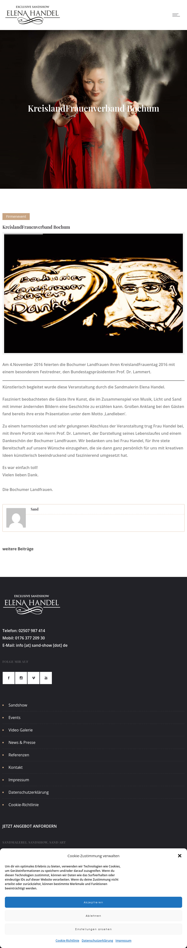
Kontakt (16, 767)
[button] (179, 855)
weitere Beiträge (17, 549)
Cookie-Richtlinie (67, 940)
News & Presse (22, 742)
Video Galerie (21, 730)
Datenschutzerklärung (97, 940)
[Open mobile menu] (177, 15)
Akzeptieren (93, 902)
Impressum (123, 940)
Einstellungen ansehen (93, 929)
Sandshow (18, 705)
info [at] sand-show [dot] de (42, 645)
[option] (93, 293)
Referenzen (19, 755)
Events (14, 717)
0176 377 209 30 (30, 638)
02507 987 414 (32, 630)
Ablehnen (93, 915)
